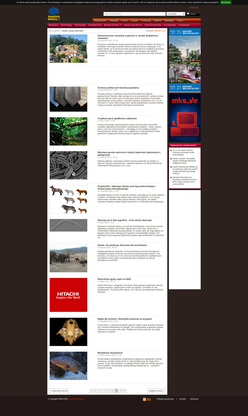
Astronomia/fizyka (153, 25)
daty (164, 31)
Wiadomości (100, 20)
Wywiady (169, 20)
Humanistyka (170, 25)
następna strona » (156, 391)
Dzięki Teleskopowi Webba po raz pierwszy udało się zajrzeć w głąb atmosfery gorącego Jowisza (185, 170)
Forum (124, 20)
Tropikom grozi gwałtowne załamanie (117, 118)
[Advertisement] (107, 75)
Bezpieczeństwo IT (113, 25)
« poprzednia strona (59, 391)
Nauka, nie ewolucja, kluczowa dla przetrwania (122, 245)
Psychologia (80, 25)
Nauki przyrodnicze (133, 25)
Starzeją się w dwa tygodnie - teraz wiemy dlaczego (125, 220)
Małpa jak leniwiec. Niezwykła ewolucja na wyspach (125, 319)
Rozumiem (225, 2)
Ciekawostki (184, 25)
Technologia (66, 25)
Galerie (157, 20)
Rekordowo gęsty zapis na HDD (114, 279)
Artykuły (114, 20)
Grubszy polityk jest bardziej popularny (118, 87)
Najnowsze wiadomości (183, 145)
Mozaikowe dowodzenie (110, 353)
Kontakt (182, 399)
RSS (149, 399)
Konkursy (146, 20)
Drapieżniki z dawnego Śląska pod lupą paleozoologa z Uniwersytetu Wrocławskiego (127, 187)
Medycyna (53, 25)
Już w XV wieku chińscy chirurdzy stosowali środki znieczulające (183, 152)
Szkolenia (194, 399)
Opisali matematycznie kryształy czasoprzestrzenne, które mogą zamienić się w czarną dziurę (185, 180)
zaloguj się (194, 7)
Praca (180, 20)
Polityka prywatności (165, 399)
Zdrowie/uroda (95, 25)
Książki (134, 20)
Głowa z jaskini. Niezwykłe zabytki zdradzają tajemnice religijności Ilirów (184, 160)
